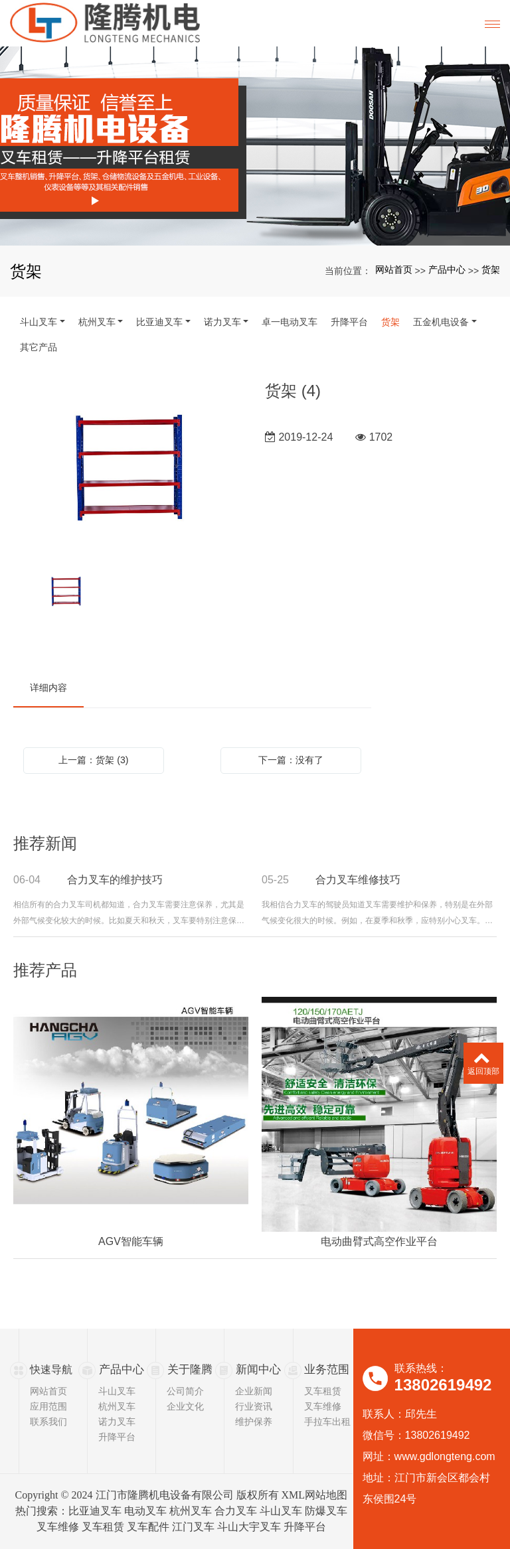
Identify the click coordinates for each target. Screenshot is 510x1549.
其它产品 (38, 347)
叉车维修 (322, 1406)
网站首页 (393, 269)
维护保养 (253, 1421)
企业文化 (185, 1406)
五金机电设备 (441, 322)
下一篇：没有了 (290, 760)
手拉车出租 (327, 1421)
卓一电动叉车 (289, 322)
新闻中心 (257, 1369)
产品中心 (447, 269)
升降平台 (349, 322)
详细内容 (48, 687)
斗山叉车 (38, 322)
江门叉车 (193, 1526)
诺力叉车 (222, 322)
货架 (490, 269)
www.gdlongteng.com (444, 1456)
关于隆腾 (188, 1369)
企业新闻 (253, 1391)
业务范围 (325, 1369)
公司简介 (185, 1391)
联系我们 (48, 1421)
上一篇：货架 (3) (93, 760)
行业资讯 (253, 1406)
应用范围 (48, 1406)
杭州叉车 (97, 322)
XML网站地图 (315, 1495)
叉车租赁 (322, 1391)
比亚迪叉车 (159, 322)
